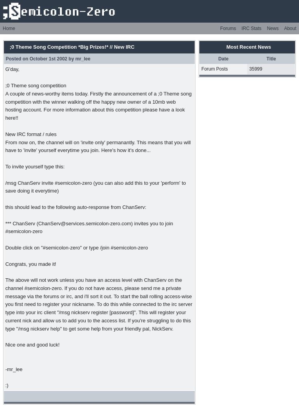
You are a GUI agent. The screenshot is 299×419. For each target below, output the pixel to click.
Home (9, 28)
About (290, 28)
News (273, 28)
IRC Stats (251, 28)
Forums (228, 28)
